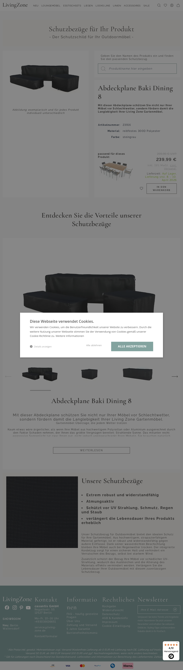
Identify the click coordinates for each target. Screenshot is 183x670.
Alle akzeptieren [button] (132, 346)
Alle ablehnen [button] (94, 345)
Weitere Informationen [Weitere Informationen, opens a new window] (70, 336)
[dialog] (91, 335)
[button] (41, 346)
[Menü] (177, 643)
